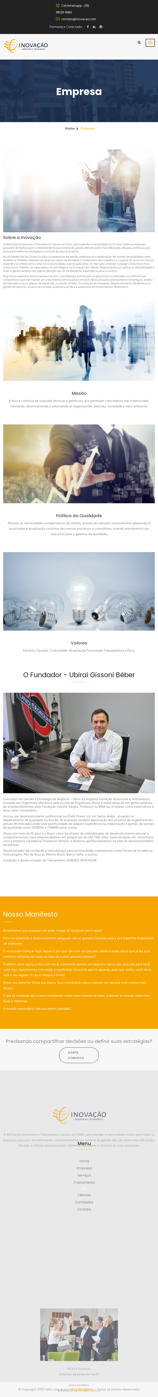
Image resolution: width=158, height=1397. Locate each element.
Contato (84, 1209)
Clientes (84, 1195)
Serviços (84, 1175)
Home (70, 129)
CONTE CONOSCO (76, 1055)
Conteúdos (84, 1202)
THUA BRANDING (81, 1389)
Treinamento (84, 1182)
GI (84, 1189)
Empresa (84, 1168)
